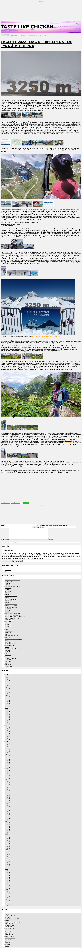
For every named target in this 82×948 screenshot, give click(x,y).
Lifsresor (8, 933)
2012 (6, 850)
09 (9, 722)
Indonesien (8, 626)
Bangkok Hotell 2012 (11, 594)
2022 (6, 708)
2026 (6, 674)
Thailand (7, 656)
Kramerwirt (68, 442)
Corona (7, 610)
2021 (6, 725)
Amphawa (8, 591)
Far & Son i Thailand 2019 (12, 615)
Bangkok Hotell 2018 (11, 604)
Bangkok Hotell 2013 (11, 596)
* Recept (7, 583)
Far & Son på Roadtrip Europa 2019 (15, 616)
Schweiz (7, 650)
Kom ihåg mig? (44, 525)
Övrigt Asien (8, 666)
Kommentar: (5, 539)
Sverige (7, 653)
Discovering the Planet (12, 919)
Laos (6, 640)
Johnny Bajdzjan (9, 928)
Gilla (26, 503)
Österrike (8, 664)
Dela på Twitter (15, 503)
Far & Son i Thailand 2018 (12, 613)
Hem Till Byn (8, 623)
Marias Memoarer (10, 938)
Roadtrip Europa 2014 (11, 648)
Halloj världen (9, 925)
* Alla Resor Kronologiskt (12, 580)
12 (9, 740)
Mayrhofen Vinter (10, 644)
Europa (7, 612)
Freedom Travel (9, 923)
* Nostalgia (8, 581)
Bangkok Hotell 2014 (11, 597)
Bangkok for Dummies (11, 605)
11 (9, 738)
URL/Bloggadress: (38, 527)
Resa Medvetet (9, 941)
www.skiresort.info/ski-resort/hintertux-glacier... (46, 336)
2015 (6, 803)
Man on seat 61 (9, 936)
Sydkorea (8, 655)
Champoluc (8, 608)
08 (9, 684)
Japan (6, 629)
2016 (6, 794)
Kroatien (7, 637)
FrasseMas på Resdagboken (12, 922)
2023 (6, 695)
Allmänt (7, 589)
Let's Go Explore (10, 931)
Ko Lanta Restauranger (11, 636)
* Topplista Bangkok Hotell (13, 586)
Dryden (7, 920)
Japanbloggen (9, 927)
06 (9, 703)
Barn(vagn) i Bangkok (11, 607)
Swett (7, 946)
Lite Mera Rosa (9, 935)
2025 (6, 677)
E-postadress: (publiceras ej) (58, 525)
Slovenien (8, 651)
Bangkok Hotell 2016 (11, 600)
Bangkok (7, 592)
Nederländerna (9, 645)
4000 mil (7, 914)
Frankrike (8, 621)
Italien (7, 628)
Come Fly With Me (10, 915)
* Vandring (3, 35)
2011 (6, 869)
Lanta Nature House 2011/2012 (13, 639)
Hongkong (8, 624)
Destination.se (9, 917)
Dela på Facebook (5, 503)
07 (9, 682)
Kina (6, 634)
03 (9, 690)
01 (9, 679)
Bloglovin (8, 570)
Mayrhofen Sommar (26, 35)
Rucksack (8, 944)
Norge (7, 647)
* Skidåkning (8, 585)
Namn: (3, 525)
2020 (6, 741)
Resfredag (8, 943)
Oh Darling (8, 939)
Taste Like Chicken (27, 27)
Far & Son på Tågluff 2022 (14, 35)
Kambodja (8, 632)
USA (6, 663)
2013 (6, 834)
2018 (6, 768)
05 (9, 692)
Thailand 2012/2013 (10, 658)
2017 (6, 779)
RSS (6, 571)
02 (9, 681)
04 (9, 676)
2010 (6, 889)
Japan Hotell (8, 631)
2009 (6, 899)
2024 (6, 687)
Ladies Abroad (9, 930)
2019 (6, 754)
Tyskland (8, 659)
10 (9, 685)
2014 (6, 821)
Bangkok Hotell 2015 (11, 599)
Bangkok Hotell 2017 (11, 602)
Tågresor (8, 661)
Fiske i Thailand (9, 620)
